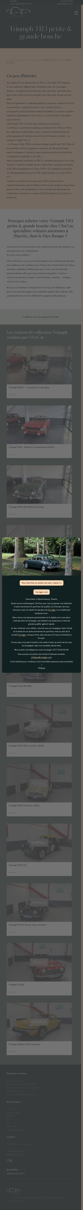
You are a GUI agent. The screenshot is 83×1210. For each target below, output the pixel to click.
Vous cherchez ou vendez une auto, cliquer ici (41, 583)
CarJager (52, 610)
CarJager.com (41, 592)
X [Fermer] (79, 539)
